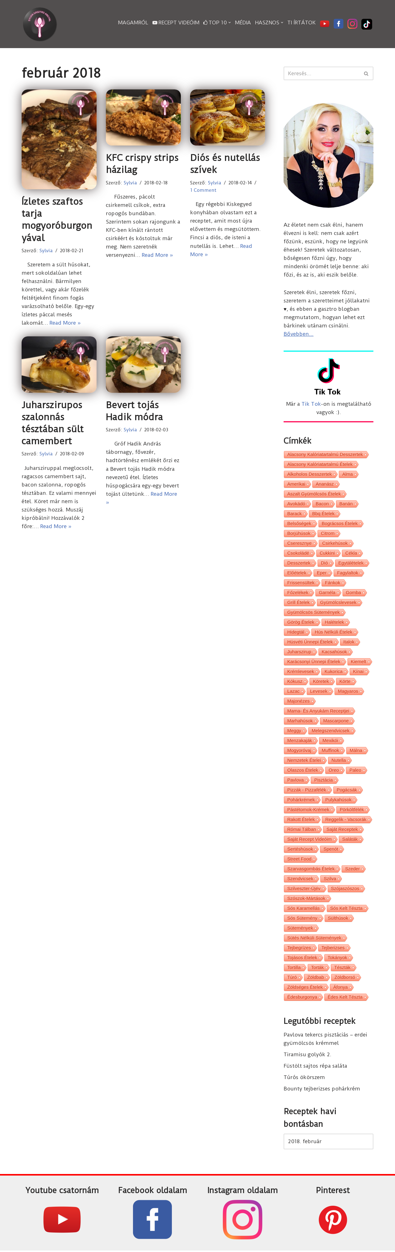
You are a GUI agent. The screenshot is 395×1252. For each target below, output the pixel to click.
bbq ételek (323, 514)
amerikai (296, 484)
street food (299, 859)
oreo (334, 771)
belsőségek (299, 524)
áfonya (340, 988)
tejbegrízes (299, 948)
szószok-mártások (306, 899)
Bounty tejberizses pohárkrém (322, 1090)
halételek (334, 623)
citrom (328, 534)
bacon (322, 504)
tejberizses (333, 948)
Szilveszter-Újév (304, 889)
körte (345, 682)
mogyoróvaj (299, 751)
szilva (330, 879)
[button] (229, 22)
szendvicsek (300, 879)
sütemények (300, 928)
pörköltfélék (352, 810)
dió (324, 563)
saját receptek (342, 830)
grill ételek (298, 603)
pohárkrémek (301, 800)
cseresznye (299, 544)
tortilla (294, 968)
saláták (350, 840)
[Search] (322, 73)
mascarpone (336, 721)
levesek (318, 692)
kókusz (294, 682)
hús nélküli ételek (333, 632)
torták (317, 968)
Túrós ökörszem (304, 1078)
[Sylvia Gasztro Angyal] (40, 24)
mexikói (330, 741)
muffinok (330, 751)
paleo (355, 771)
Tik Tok (311, 404)
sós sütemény (302, 919)
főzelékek (297, 593)
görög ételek (300, 623)
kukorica (334, 672)
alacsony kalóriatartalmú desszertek (325, 455)
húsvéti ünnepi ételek (310, 642)
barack (294, 514)
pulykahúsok (338, 800)
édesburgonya (302, 997)
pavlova (295, 780)
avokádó (296, 504)
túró (292, 978)
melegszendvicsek (331, 731)
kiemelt (358, 662)
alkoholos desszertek (309, 475)
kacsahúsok (334, 652)
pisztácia (323, 780)
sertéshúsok (300, 849)
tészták (342, 968)
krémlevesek (300, 672)
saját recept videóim (309, 840)
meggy (294, 731)
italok (349, 642)
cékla (351, 553)
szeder (352, 869)
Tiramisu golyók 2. (307, 1055)
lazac (293, 692)
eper (322, 573)
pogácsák (347, 790)
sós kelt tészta (346, 909)
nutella (338, 761)
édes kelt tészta (345, 997)
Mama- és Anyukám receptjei (318, 711)
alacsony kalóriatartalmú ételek (320, 465)
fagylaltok (347, 573)
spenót (330, 849)
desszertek (298, 563)
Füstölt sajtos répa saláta (315, 1067)
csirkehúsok (335, 544)
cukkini (327, 553)
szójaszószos (345, 889)
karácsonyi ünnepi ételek (313, 662)
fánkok (332, 583)
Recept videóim (175, 22)
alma (347, 475)
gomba (353, 593)
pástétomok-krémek (308, 810)
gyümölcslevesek (338, 603)
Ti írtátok (301, 22)
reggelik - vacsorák (345, 820)
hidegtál (295, 632)
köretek (321, 682)
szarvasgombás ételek (311, 869)
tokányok (337, 958)
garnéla (327, 593)
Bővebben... (299, 334)
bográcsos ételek (340, 524)
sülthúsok (338, 919)
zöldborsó (345, 978)
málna (356, 751)
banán (346, 504)
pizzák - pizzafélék (306, 790)
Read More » (65, 323)
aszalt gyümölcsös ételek (314, 494)
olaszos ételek (302, 771)
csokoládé (298, 553)
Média (243, 22)
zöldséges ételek (305, 988)
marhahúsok (300, 721)
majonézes (298, 701)
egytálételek (351, 563)
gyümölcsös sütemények (313, 613)
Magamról (133, 22)
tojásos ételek (302, 958)
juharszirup (299, 652)
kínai (358, 672)
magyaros (348, 692)
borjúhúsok (298, 534)
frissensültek (300, 583)
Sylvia (46, 250)
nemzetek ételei (304, 761)
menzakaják (299, 741)
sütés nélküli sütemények (314, 938)
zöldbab (315, 978)
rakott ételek (301, 820)
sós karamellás (303, 909)
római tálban (301, 830)
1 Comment (203, 190)
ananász (325, 484)
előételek (296, 573)
